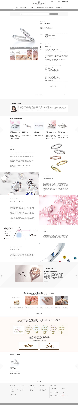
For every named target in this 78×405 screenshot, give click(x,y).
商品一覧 (14, 9)
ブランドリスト (22, 389)
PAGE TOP (39, 381)
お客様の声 (31, 389)
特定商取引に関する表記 (43, 389)
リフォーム (21, 390)
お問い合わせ (31, 390)
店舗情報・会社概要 (32, 387)
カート (55, 1)
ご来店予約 (65, 1)
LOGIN (59, 1)
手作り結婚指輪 (12, 391)
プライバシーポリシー (43, 390)
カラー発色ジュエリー (13, 394)
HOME (11, 9)
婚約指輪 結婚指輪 (12, 387)
